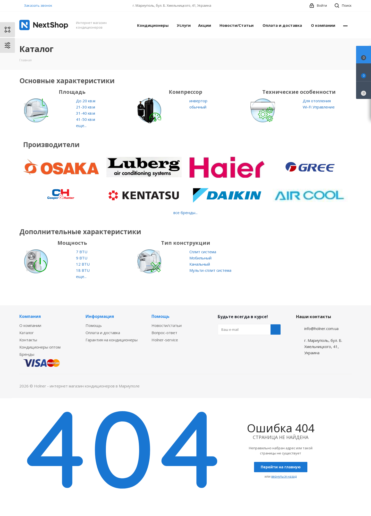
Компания (30, 316)
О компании (30, 325)
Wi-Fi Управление (319, 106)
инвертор (198, 100)
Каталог (26, 332)
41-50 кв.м (85, 119)
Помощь (94, 325)
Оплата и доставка (103, 332)
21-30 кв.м (85, 106)
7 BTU (81, 251)
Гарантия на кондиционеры (112, 339)
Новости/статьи (166, 325)
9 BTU (81, 257)
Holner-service (164, 339)
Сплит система (202, 251)
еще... (81, 125)
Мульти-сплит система (210, 270)
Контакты (28, 339)
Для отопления (317, 100)
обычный (197, 106)
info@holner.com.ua (321, 328)
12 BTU (83, 264)
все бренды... (185, 212)
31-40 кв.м (85, 113)
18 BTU (83, 270)
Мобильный (200, 257)
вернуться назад (284, 476)
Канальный (199, 264)
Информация (100, 316)
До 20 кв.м (85, 100)
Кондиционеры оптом (40, 347)
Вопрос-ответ (164, 332)
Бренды (26, 354)
